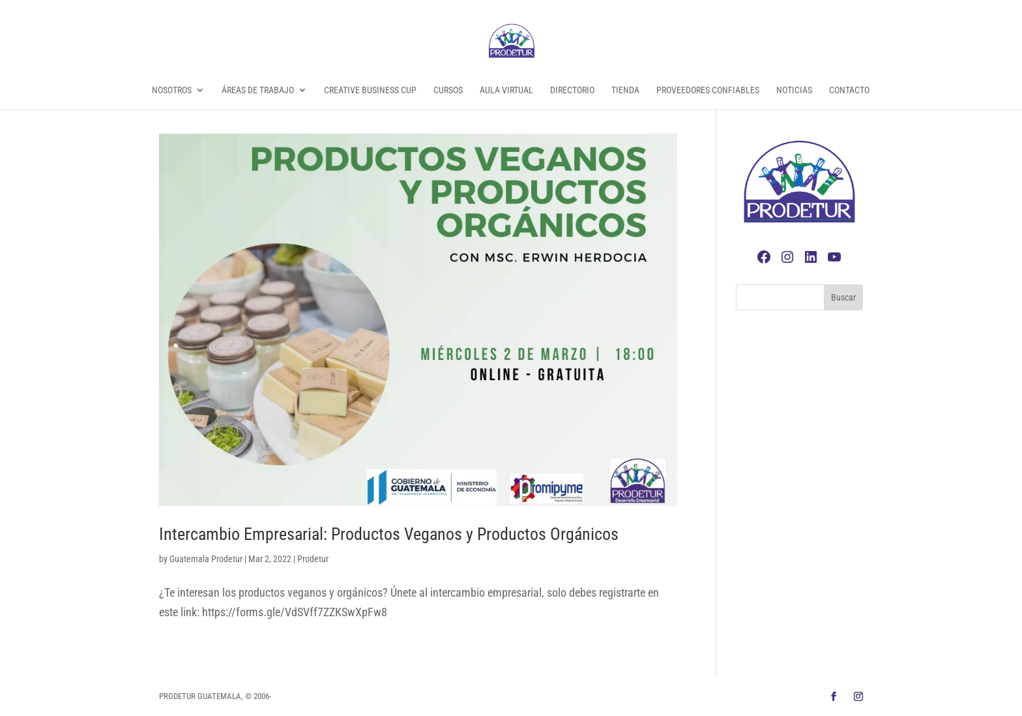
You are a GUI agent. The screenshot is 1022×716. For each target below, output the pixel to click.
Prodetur (312, 559)
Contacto (849, 90)
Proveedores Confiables (707, 90)
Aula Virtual (506, 90)
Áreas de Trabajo (258, 90)
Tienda (625, 90)
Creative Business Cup (370, 90)
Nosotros (172, 90)
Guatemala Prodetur (205, 559)
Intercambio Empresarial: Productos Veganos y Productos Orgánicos (389, 534)
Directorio (572, 90)
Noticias (794, 90)
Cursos (448, 90)
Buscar (843, 297)
